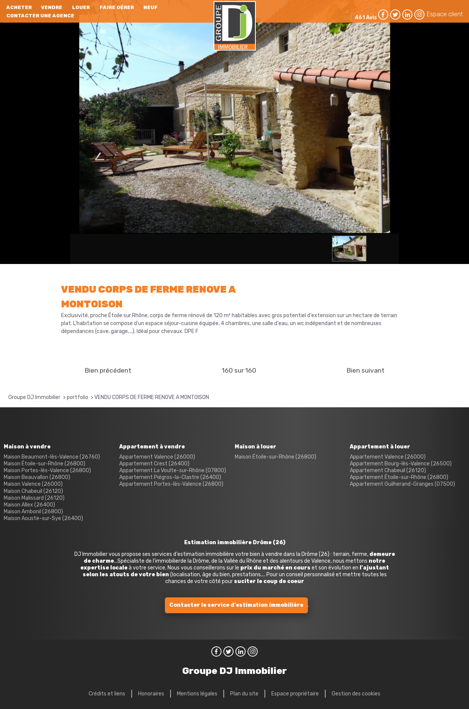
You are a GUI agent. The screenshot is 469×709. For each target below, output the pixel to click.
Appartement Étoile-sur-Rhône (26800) (399, 477)
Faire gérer (117, 7)
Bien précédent (108, 370)
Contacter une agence (40, 15)
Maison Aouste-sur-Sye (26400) (43, 518)
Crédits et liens (107, 694)
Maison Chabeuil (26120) (33, 491)
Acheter (19, 7)
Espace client (445, 14)
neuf (150, 7)
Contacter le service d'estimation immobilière (236, 605)
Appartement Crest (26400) (154, 463)
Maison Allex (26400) (29, 505)
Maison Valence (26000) (33, 484)
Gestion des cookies (356, 694)
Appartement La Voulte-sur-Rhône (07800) (172, 470)
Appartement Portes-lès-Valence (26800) (171, 484)
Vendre (51, 7)
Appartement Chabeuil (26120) (388, 470)
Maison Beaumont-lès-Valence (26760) (52, 457)
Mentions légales (197, 694)
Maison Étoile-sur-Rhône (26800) (44, 463)
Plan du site (244, 694)
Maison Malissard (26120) (34, 498)
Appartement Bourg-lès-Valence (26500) (401, 463)
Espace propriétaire (295, 694)
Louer (81, 7)
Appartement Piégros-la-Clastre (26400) (170, 477)
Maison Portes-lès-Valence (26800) (47, 470)
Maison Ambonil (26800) (33, 511)
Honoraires (151, 694)
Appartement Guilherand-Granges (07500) (402, 484)
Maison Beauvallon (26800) (37, 477)
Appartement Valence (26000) (157, 457)
